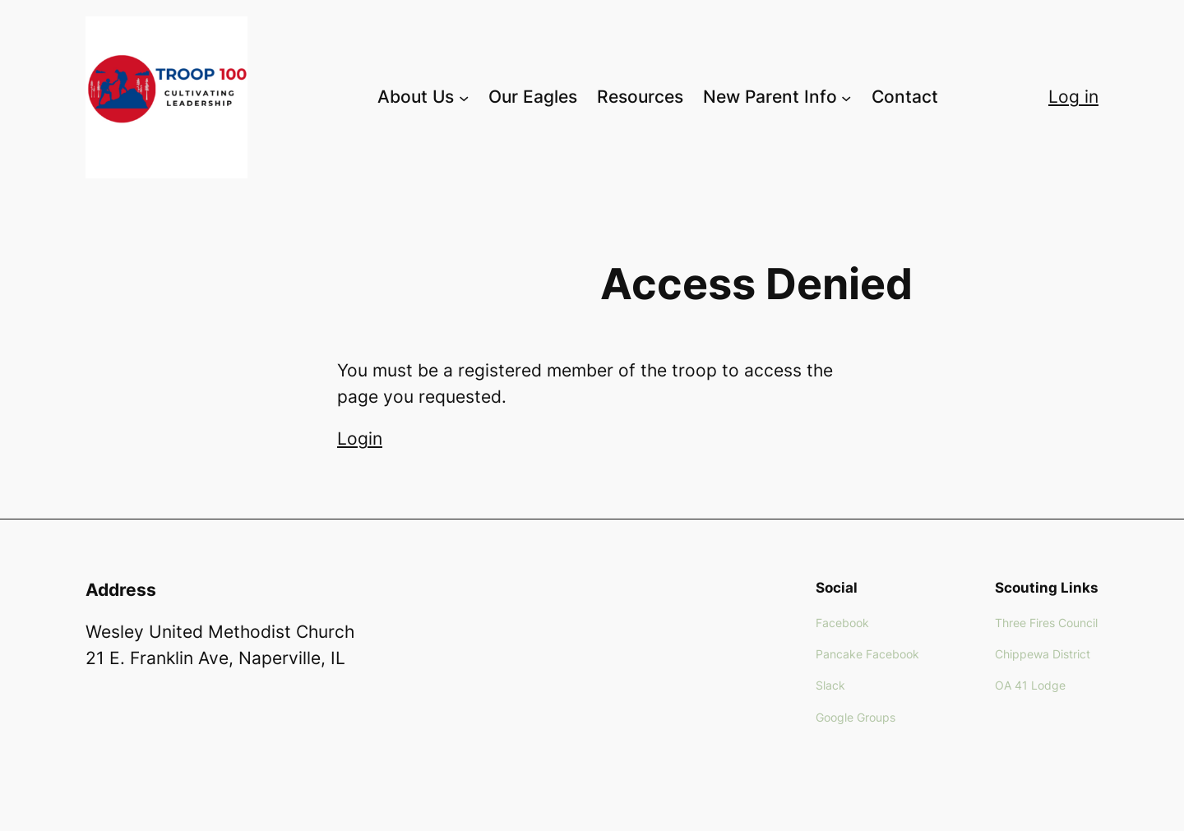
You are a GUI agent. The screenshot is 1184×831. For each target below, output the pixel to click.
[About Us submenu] (464, 97)
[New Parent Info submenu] (846, 97)
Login (359, 438)
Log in (1073, 96)
